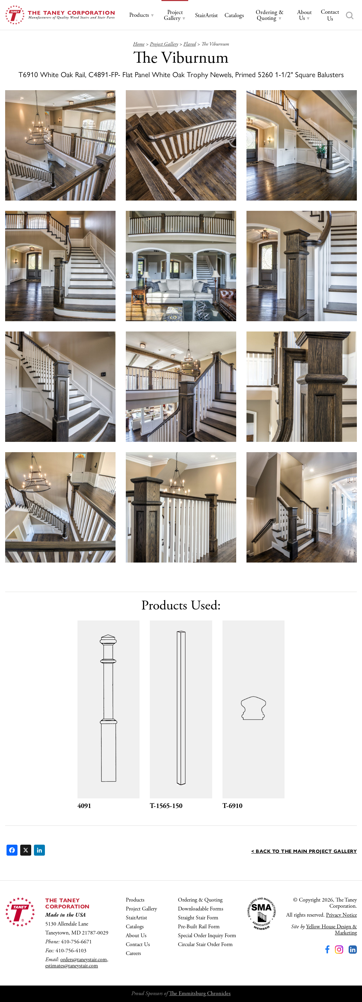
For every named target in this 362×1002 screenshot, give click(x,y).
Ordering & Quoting (200, 900)
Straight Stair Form (198, 917)
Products (135, 900)
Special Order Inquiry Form (207, 935)
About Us (136, 935)
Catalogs (135, 926)
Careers (133, 953)
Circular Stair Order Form (205, 944)
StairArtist (136, 917)
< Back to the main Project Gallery (304, 850)
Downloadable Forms (200, 909)
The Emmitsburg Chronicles (200, 993)
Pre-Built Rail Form (199, 926)
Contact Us (138, 944)
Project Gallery (141, 909)
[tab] (142, 15)
